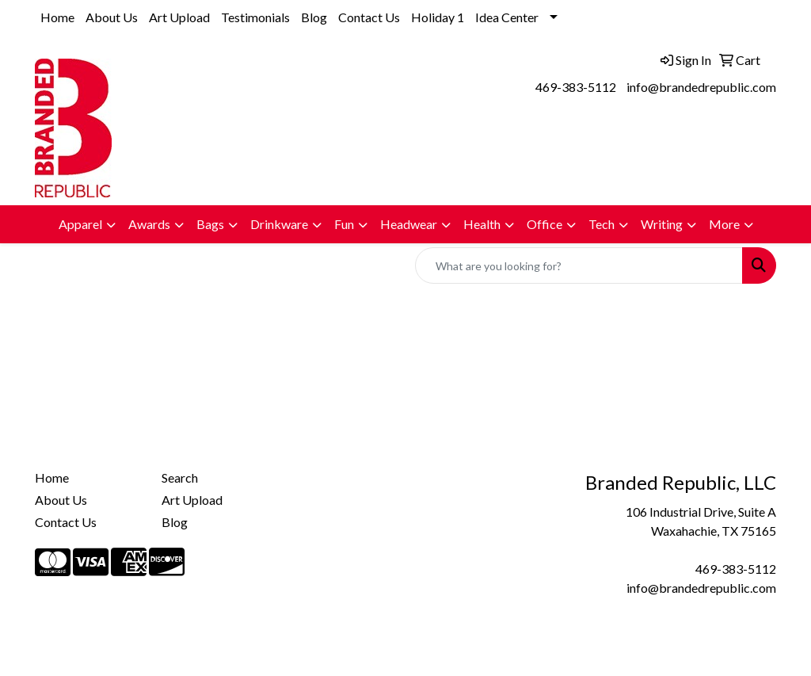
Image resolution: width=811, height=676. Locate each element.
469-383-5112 (575, 86)
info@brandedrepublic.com (701, 86)
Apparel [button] (80, 223)
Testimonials (255, 17)
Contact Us (369, 17)
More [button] (724, 223)
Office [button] (544, 223)
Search (180, 477)
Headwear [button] (408, 223)
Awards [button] (149, 223)
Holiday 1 (437, 17)
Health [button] (482, 223)
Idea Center (507, 17)
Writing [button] (662, 223)
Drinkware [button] (279, 223)
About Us (112, 17)
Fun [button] (344, 223)
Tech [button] (601, 223)
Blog (314, 17)
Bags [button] (210, 223)
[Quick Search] (579, 265)
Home (57, 17)
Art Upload (179, 17)
